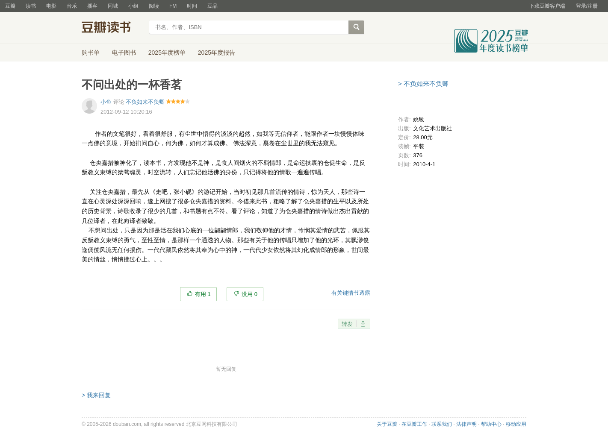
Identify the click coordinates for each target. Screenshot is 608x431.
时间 (192, 6)
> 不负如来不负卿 (423, 83)
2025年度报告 (216, 52)
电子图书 (124, 52)
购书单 (91, 52)
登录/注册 (587, 6)
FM (173, 6)
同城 (113, 6)
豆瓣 (10, 6)
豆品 (212, 6)
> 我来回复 (96, 395)
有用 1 (203, 294)
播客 (92, 6)
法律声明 (466, 424)
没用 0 (249, 294)
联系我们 (441, 424)
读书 (31, 6)
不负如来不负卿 (145, 102)
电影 (51, 6)
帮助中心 (491, 424)
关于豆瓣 (387, 424)
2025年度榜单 (167, 52)
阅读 (154, 6)
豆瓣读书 (113, 28)
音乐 (72, 6)
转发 (347, 324)
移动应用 (516, 424)
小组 (133, 6)
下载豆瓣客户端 (547, 6)
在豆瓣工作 (414, 424)
